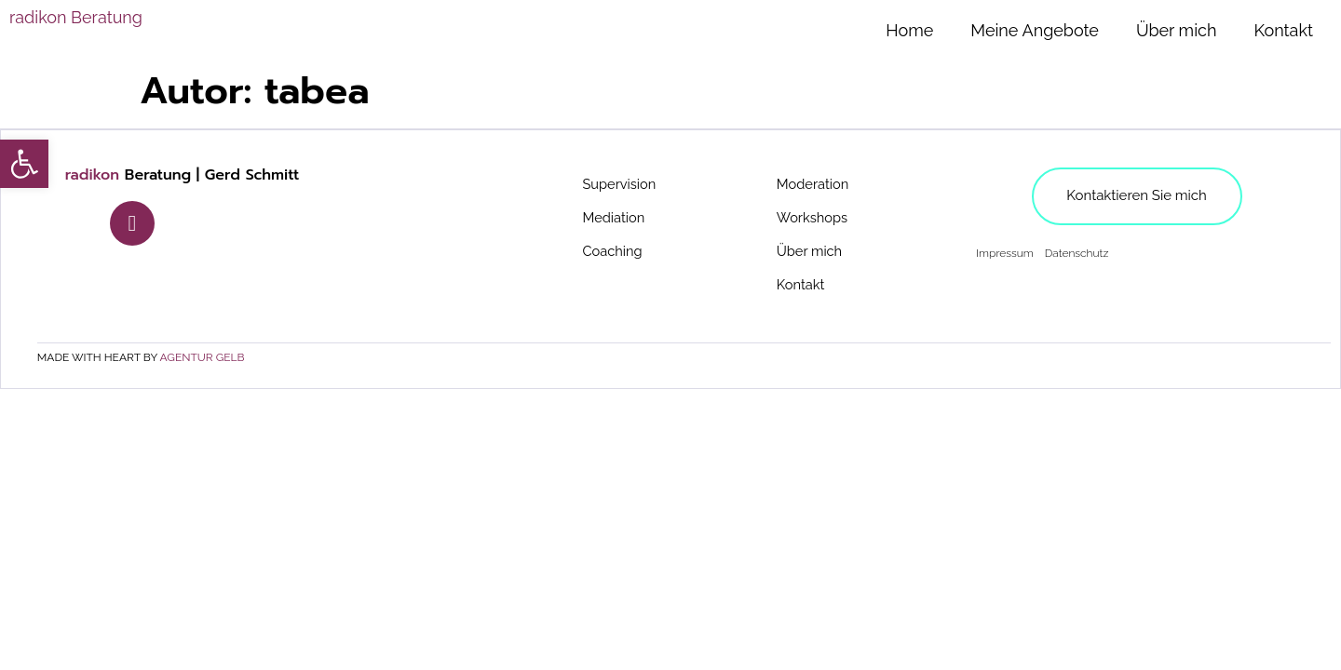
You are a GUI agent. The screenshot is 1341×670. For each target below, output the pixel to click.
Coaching (615, 252)
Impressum (1004, 254)
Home (909, 30)
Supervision (623, 185)
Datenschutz (1076, 254)
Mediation (617, 218)
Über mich (1176, 30)
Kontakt (1283, 30)
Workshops (815, 218)
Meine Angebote (1034, 30)
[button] (24, 164)
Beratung (75, 17)
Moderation (816, 185)
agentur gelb (203, 358)
